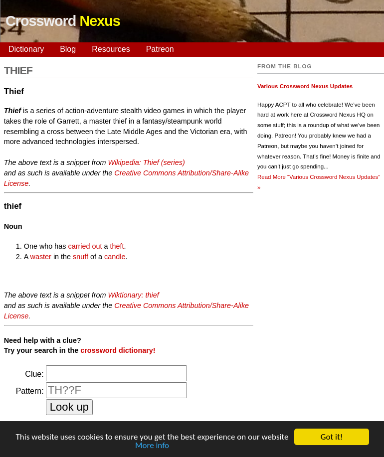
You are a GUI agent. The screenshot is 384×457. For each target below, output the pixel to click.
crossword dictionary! (117, 350)
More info (152, 446)
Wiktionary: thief (133, 295)
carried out (85, 246)
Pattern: (30, 391)
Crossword (62, 21)
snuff (80, 257)
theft (117, 246)
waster (40, 257)
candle (114, 257)
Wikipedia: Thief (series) (146, 162)
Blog (68, 49)
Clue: (34, 374)
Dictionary (26, 49)
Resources (111, 49)
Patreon (160, 49)
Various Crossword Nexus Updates (305, 86)
